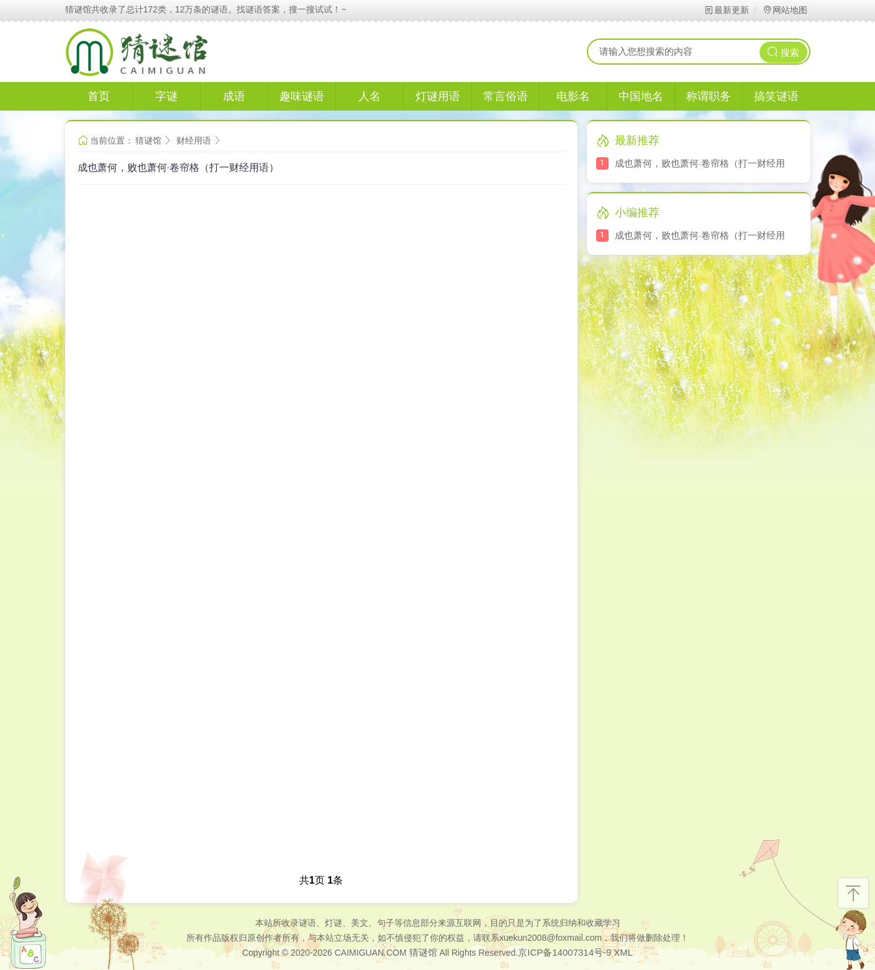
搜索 (783, 52)
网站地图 (784, 10)
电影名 (573, 96)
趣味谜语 (301, 96)
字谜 (166, 96)
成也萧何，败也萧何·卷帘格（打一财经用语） (178, 167)
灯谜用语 (437, 96)
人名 (369, 96)
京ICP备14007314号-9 (564, 952)
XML (623, 952)
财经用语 (193, 140)
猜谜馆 (148, 140)
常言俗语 (505, 96)
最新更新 (726, 10)
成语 (234, 96)
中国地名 (641, 96)
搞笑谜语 (776, 96)
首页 (99, 96)
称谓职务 (708, 96)
